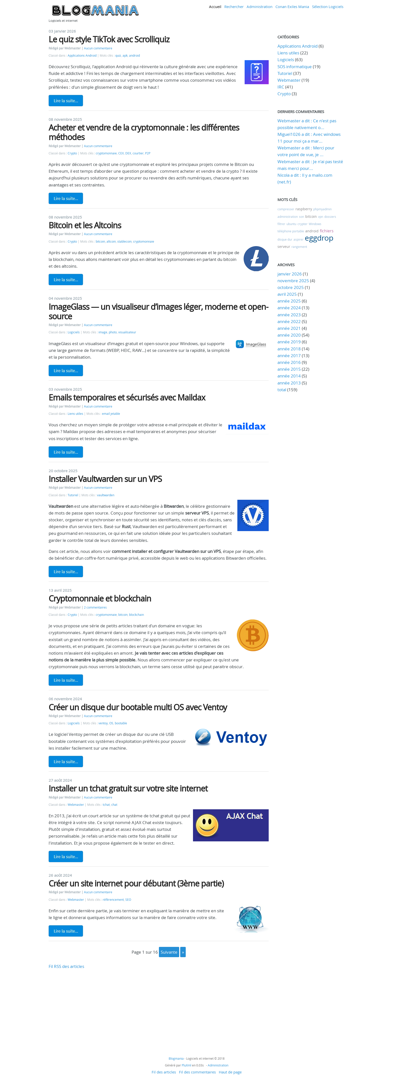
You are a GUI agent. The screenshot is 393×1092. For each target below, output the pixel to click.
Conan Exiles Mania (292, 6)
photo (113, 332)
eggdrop (319, 238)
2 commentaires (95, 607)
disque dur (284, 239)
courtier (138, 153)
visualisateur (127, 332)
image (103, 332)
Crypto (72, 153)
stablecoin (124, 241)
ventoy (103, 723)
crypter (303, 224)
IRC (280, 87)
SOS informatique (294, 66)
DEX (128, 153)
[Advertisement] (159, 1005)
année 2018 (289, 349)
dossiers (330, 217)
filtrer (281, 224)
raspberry (304, 209)
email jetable (111, 414)
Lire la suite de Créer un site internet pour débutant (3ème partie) (66, 931)
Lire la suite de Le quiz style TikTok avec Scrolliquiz (66, 100)
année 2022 (289, 321)
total (282, 389)
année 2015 (289, 369)
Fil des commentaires (197, 1071)
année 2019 (289, 342)
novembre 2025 (293, 280)
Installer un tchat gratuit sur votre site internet (128, 788)
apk (125, 55)
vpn (320, 217)
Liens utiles (75, 414)
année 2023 (289, 315)
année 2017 (289, 355)
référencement (113, 900)
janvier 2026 (289, 274)
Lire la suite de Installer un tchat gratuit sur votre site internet (66, 856)
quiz (118, 55)
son (301, 217)
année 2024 (289, 308)
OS (111, 723)
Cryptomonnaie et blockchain (100, 598)
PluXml (186, 1065)
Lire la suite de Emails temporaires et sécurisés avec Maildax (66, 452)
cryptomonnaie (106, 153)
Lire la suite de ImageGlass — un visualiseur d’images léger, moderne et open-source (66, 370)
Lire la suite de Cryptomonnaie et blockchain (66, 680)
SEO (128, 900)
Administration (259, 6)
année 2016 (289, 362)
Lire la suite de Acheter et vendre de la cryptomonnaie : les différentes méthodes (66, 198)
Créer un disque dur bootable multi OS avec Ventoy (138, 707)
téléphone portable (290, 231)
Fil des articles (164, 1071)
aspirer (298, 239)
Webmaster (76, 805)
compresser (285, 209)
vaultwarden (105, 495)
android (134, 55)
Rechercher (234, 6)
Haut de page (230, 1071)
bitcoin (100, 241)
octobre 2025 (290, 287)
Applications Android (82, 55)
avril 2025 (287, 294)
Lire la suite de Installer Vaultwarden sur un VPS (66, 571)
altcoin (111, 241)
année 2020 (289, 335)
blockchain (136, 615)
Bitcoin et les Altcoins (85, 225)
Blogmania (176, 1058)
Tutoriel (73, 495)
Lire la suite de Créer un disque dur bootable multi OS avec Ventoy (66, 761)
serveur (283, 246)
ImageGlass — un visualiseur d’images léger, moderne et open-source (158, 311)
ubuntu (291, 224)
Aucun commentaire (98, 48)
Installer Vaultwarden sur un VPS (105, 478)
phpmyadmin (322, 209)
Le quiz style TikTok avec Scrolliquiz (109, 39)
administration (287, 217)
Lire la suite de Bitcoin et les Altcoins (66, 279)
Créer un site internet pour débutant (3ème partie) (136, 883)
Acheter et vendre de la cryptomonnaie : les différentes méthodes (144, 132)
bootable (121, 723)
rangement (299, 247)
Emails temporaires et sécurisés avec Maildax (127, 397)
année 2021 (289, 328)
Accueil (215, 6)
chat (114, 805)
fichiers (327, 231)
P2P (147, 153)
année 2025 (289, 301)
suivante (169, 952)
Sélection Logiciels (327, 6)
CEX (121, 153)
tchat (106, 805)
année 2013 (289, 383)
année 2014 (289, 376)
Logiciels (74, 332)
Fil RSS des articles (66, 966)
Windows (315, 224)
